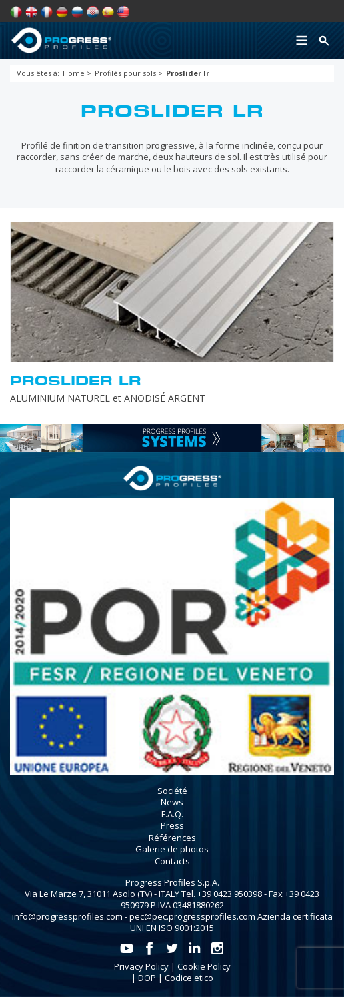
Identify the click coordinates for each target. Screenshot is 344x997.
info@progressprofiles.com (67, 916)
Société (172, 791)
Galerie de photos (172, 849)
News (172, 802)
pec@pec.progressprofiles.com (192, 916)
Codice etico (189, 978)
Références (172, 838)
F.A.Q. (172, 814)
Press (172, 825)
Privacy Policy (141, 966)
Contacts (172, 861)
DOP (147, 978)
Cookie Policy (204, 966)
